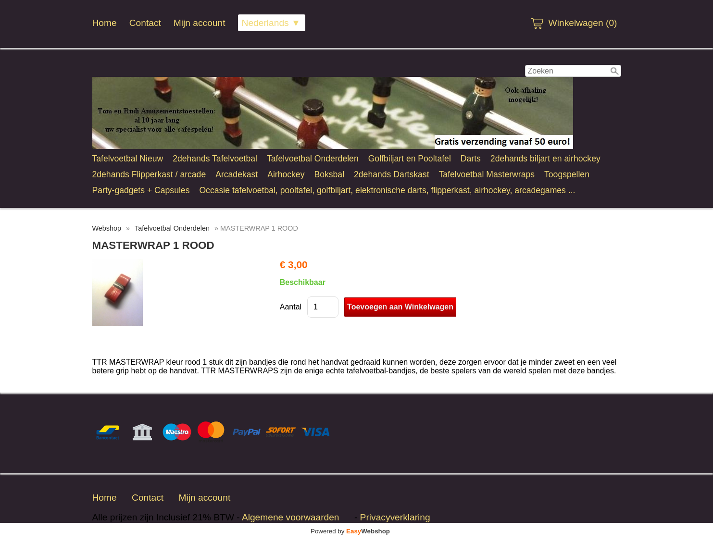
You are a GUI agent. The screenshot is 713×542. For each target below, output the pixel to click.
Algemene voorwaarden (290, 517)
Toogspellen (566, 174)
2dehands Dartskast (391, 174)
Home (104, 23)
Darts (471, 158)
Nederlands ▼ (271, 23)
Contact (145, 23)
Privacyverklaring (395, 517)
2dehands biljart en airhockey (545, 158)
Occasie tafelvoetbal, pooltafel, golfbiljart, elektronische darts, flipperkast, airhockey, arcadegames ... (387, 190)
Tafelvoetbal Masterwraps (487, 174)
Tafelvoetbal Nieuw (127, 158)
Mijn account (199, 23)
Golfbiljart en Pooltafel (409, 158)
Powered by (350, 531)
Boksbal (329, 174)
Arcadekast (236, 174)
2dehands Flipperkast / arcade (149, 174)
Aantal (290, 307)
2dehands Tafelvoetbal (215, 158)
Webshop (107, 228)
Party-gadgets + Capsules (141, 190)
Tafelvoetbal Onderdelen (313, 158)
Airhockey (285, 174)
